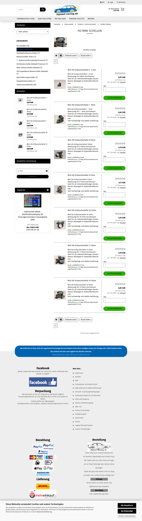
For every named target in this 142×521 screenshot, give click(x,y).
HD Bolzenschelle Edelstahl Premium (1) (32, 64)
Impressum (79, 373)
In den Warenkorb (114, 98)
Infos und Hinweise (82, 399)
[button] (56, 55)
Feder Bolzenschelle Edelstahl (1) (29, 68)
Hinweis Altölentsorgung (84, 403)
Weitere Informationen (127, 516)
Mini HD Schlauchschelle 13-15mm (82, 280)
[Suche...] (43, 9)
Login (110, 2)
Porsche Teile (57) (76, 19)
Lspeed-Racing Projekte (84, 425)
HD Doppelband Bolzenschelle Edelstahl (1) (32, 72)
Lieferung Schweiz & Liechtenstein (88, 395)
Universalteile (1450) (25, 19)
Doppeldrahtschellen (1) (26, 81)
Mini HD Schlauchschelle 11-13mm (82, 245)
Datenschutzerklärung (44, 512)
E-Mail (108, 348)
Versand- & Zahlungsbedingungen (87, 392)
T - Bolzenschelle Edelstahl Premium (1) (32, 60)
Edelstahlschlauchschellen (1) (28, 53)
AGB (76, 381)
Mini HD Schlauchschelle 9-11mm (81, 175)
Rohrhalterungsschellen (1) (27, 77)
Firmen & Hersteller (82, 410)
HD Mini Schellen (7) (24, 49)
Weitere (91, 19)
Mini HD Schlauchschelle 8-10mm (81, 140)
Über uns (78, 407)
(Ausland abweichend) (91, 89)
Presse (77, 422)
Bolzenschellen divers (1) (26, 57)
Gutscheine (79, 418)
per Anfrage (98, 348)
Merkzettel (121, 2)
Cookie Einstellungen (82, 429)
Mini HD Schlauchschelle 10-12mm (82, 210)
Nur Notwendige (127, 511)
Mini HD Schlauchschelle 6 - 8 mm (82, 70)
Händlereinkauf (80, 414)
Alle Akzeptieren (127, 505)
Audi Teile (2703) (44, 19)
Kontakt (78, 377)
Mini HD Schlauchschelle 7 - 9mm (81, 105)
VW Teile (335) (60, 19)
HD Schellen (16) (23, 46)
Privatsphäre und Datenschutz (86, 384)
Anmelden (32, 176)
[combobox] (71, 55)
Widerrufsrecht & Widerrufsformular (88, 388)
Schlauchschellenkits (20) (26, 85)
